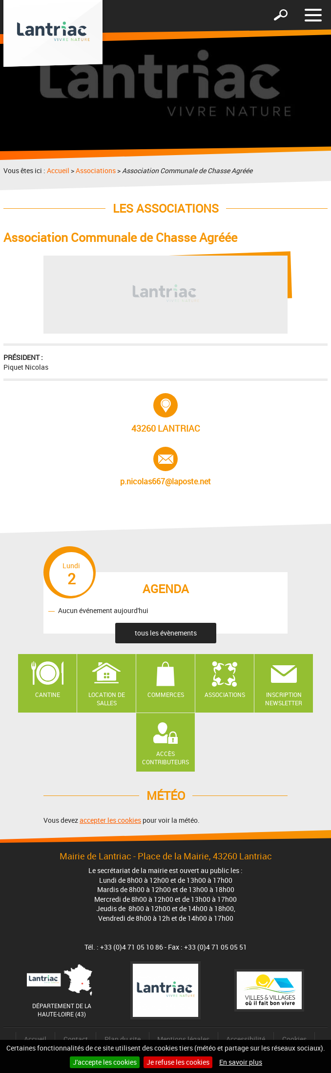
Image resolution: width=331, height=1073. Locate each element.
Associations (96, 170)
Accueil (58, 170)
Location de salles (106, 699)
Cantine (47, 694)
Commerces (165, 694)
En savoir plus (240, 1062)
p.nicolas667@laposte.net (165, 467)
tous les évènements (166, 632)
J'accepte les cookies (105, 1062)
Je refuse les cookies (177, 1062)
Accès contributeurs (165, 758)
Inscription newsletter (283, 699)
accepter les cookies (110, 820)
